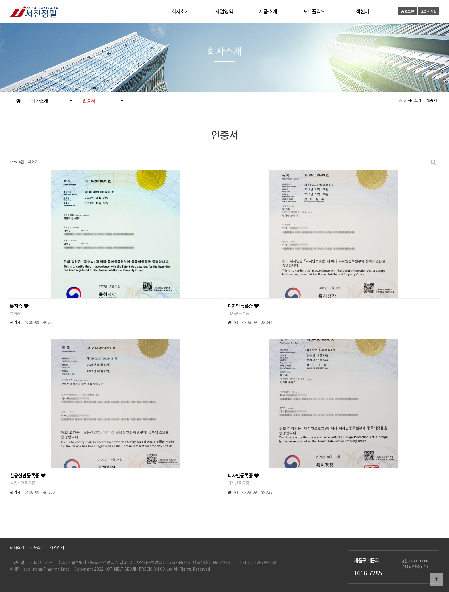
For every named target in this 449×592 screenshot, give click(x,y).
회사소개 (181, 11)
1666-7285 (368, 573)
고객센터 (360, 11)
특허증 (19, 305)
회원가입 (428, 11)
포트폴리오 (314, 11)
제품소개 (268, 11)
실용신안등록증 (28, 475)
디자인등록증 (243, 305)
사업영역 (224, 11)
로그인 (407, 11)
